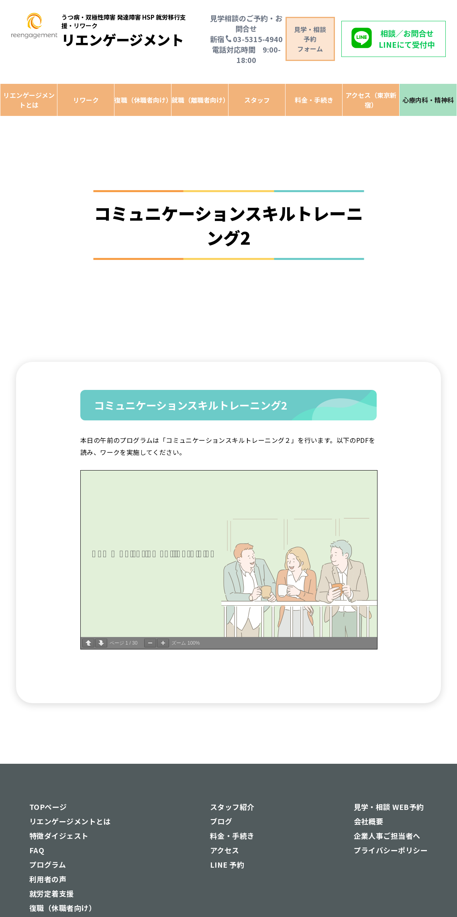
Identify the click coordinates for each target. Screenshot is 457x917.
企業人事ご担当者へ (387, 835)
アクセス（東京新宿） (370, 100)
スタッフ (257, 100)
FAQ (36, 850)
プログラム (47, 864)
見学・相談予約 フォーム (310, 38)
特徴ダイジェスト (59, 835)
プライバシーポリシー (391, 850)
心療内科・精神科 (428, 100)
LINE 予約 (227, 864)
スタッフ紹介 (232, 806)
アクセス (224, 850)
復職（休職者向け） (142, 100)
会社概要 (369, 821)
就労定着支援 (51, 893)
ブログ (221, 821)
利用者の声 (47, 879)
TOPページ (48, 806)
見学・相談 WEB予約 (389, 806)
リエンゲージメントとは (29, 100)
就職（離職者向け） (199, 100)
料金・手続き (314, 100)
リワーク (86, 100)
